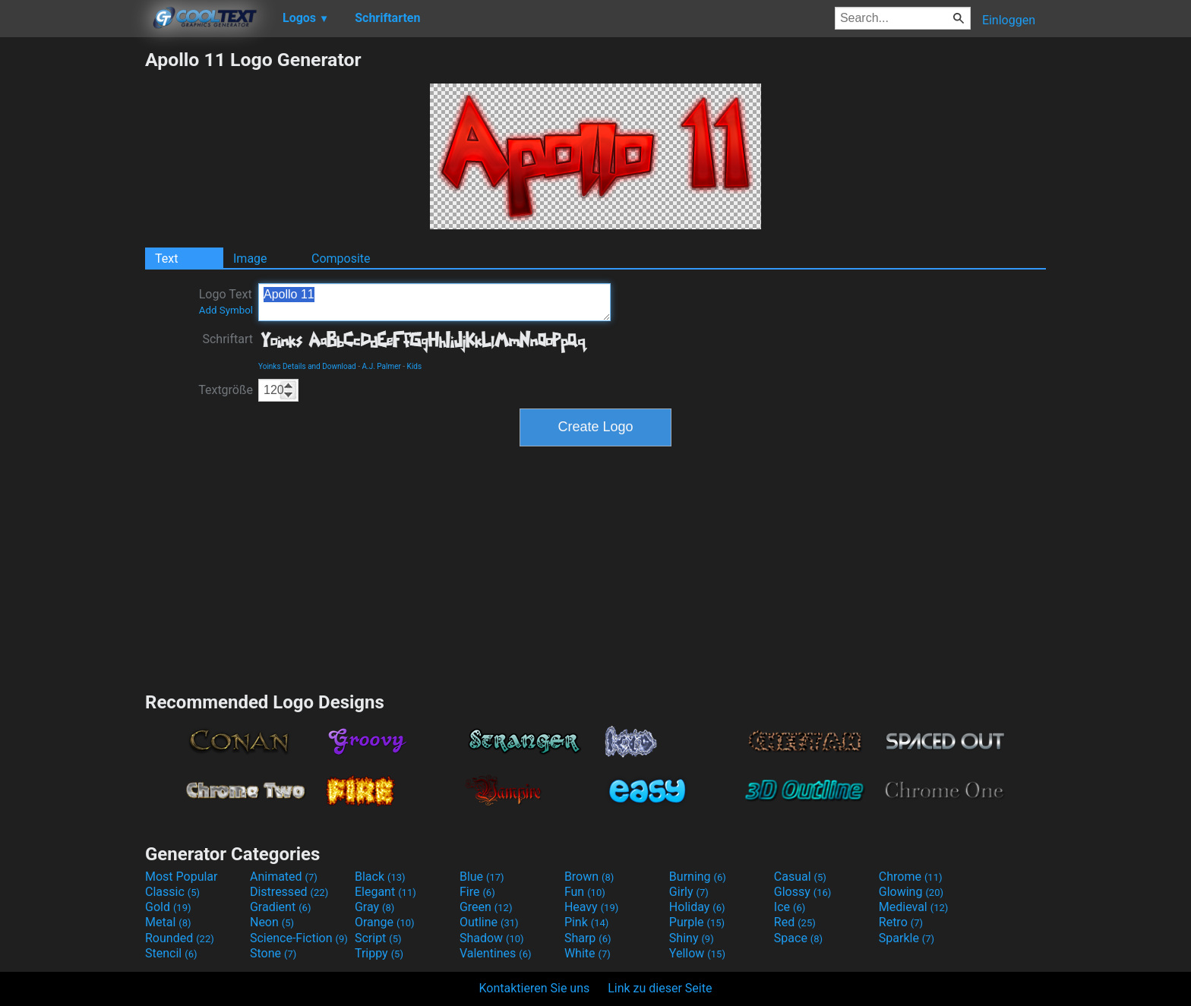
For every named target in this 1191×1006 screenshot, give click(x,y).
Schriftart (227, 339)
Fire (477, 892)
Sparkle (906, 938)
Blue (482, 876)
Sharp (587, 938)
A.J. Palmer (381, 366)
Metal (168, 922)
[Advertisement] (72, 276)
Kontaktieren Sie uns (534, 988)
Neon (272, 922)
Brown (589, 876)
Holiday (697, 907)
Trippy (379, 953)
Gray (374, 907)
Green (486, 907)
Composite (341, 258)
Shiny (691, 938)
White (587, 953)
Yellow (697, 953)
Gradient (280, 907)
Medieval (914, 907)
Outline (489, 922)
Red (795, 922)
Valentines (496, 953)
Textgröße (225, 390)
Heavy (591, 907)
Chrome (911, 876)
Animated (283, 876)
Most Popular (181, 876)
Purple (697, 922)
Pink (586, 922)
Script (378, 938)
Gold (168, 907)
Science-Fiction (299, 938)
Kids (414, 366)
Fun (584, 892)
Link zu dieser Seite (660, 988)
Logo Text (226, 301)
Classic (172, 892)
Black (380, 876)
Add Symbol (226, 310)
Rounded (179, 938)
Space (798, 938)
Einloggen (1008, 20)
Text (166, 258)
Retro (901, 922)
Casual (800, 876)
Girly (689, 892)
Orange (385, 922)
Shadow (492, 938)
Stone (273, 953)
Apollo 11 (434, 302)
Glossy (803, 892)
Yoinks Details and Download (307, 366)
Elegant (385, 892)
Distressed (289, 892)
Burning (697, 876)
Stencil (171, 953)
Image (250, 258)
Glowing (911, 892)
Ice (789, 907)
